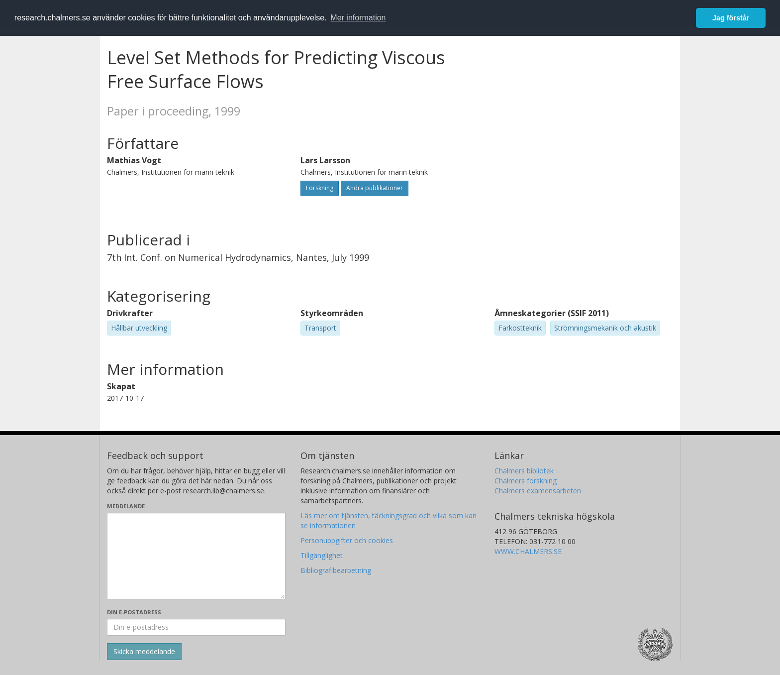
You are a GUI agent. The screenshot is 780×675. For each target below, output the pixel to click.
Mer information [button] (358, 17)
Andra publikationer (374, 188)
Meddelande (126, 506)
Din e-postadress (134, 612)
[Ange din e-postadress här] (196, 627)
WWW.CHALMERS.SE (528, 551)
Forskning (319, 188)
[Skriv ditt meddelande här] (196, 556)
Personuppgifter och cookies (346, 540)
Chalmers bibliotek (524, 470)
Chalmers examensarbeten (537, 490)
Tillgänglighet (321, 555)
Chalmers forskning (525, 480)
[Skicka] (144, 651)
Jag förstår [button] (730, 18)
